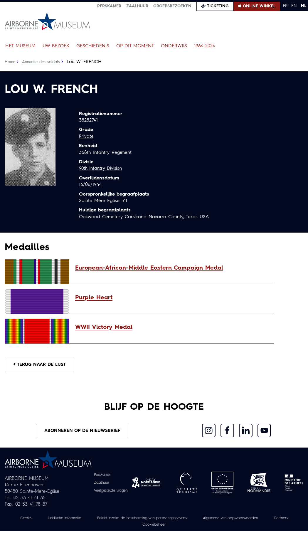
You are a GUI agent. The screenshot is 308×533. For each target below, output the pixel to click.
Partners (133, 527)
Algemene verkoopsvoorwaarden (255, 520)
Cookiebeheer (170, 527)
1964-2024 (204, 46)
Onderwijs (174, 46)
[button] (171, 268)
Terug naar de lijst (42, 365)
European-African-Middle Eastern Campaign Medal (149, 268)
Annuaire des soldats (43, 62)
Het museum (20, 46)
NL (303, 6)
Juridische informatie (70, 520)
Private (86, 136)
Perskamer (109, 6)
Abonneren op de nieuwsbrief (82, 432)
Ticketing (218, 6)
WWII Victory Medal (103, 327)
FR (285, 6)
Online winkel (259, 6)
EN (294, 6)
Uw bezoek (56, 46)
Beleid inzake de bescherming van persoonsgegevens (156, 520)
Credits (28, 520)
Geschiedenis (92, 46)
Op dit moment (135, 46)
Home (10, 62)
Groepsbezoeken (172, 6)
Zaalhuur (137, 6)
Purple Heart (93, 298)
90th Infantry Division (102, 168)
